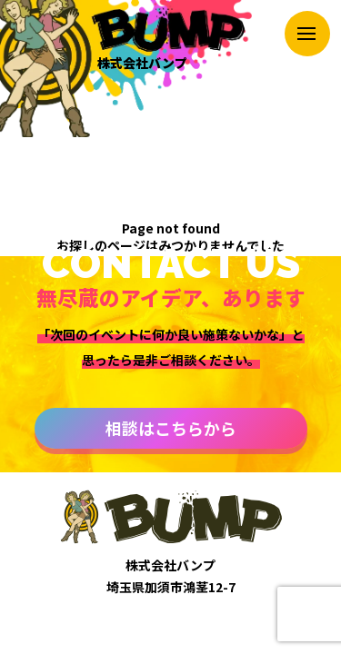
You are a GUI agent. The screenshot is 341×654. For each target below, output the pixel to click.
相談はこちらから (170, 428)
